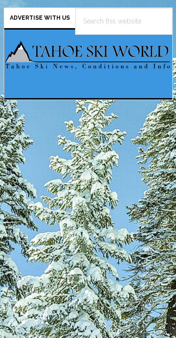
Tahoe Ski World (88, 60)
